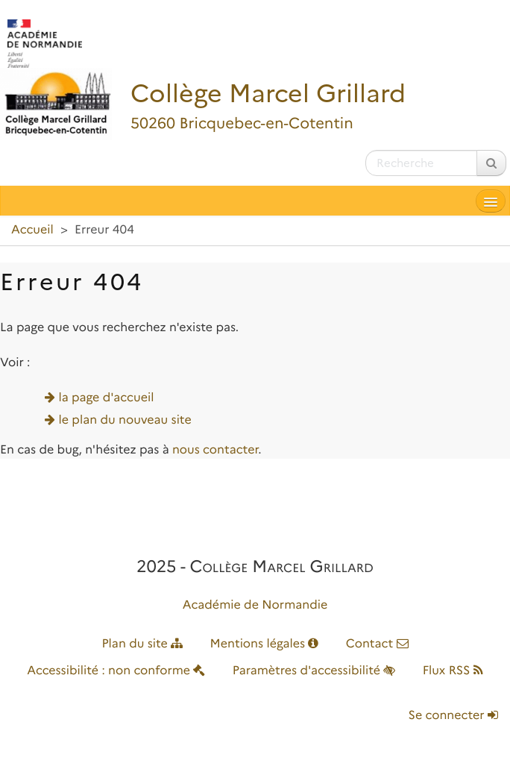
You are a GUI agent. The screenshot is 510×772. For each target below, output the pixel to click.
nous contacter (215, 450)
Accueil (32, 230)
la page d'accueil (106, 398)
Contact (377, 644)
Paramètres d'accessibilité (314, 671)
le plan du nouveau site (125, 420)
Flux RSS (453, 671)
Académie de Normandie (255, 605)
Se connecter (453, 716)
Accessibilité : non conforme (116, 671)
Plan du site (142, 644)
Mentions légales (264, 644)
